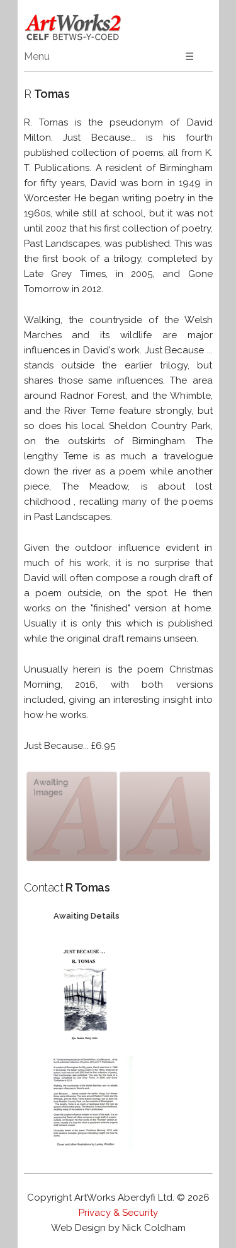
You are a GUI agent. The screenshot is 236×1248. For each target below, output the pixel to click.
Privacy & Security (118, 1212)
